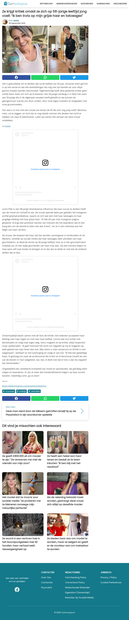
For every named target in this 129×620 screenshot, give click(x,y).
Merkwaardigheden (66, 3)
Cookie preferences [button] (111, 582)
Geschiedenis (120, 3)
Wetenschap (46, 3)
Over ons (46, 577)
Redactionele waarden (77, 587)
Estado (8, 126)
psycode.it (46, 587)
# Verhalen (34, 391)
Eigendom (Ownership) (77, 592)
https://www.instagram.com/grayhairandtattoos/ (24, 386)
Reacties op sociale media (79, 597)
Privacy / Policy (109, 577)
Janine (16, 20)
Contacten (47, 582)
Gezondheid (87, 3)
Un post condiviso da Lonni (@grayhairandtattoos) (45, 200)
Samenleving (103, 3)
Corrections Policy (75, 582)
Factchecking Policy (75, 577)
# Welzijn (21, 391)
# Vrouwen (9, 391)
